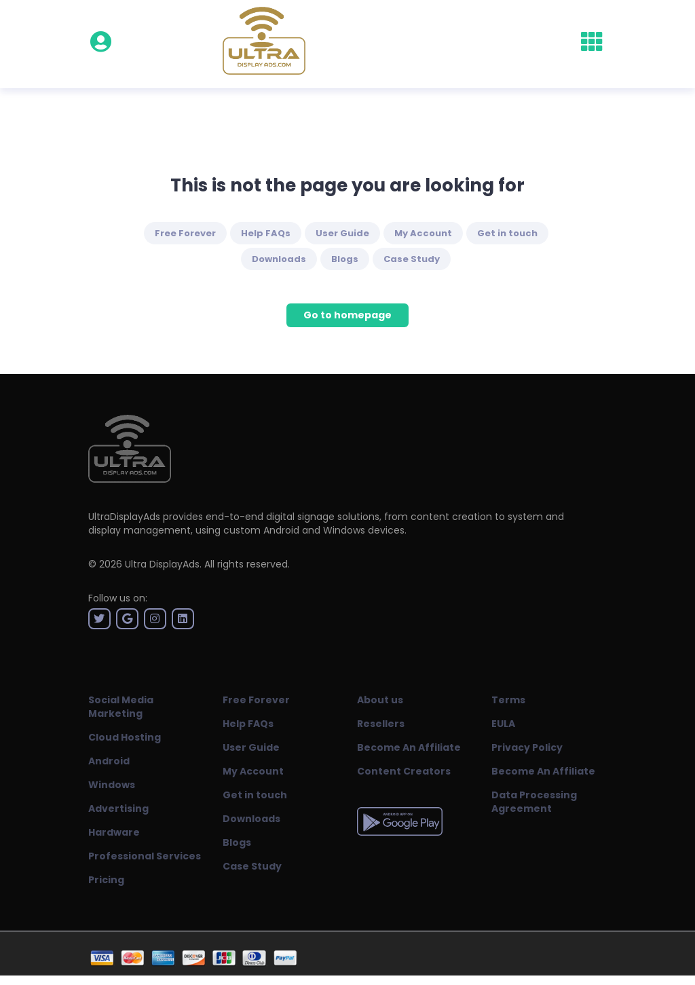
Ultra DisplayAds (162, 564)
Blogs (344, 259)
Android (109, 761)
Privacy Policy (527, 747)
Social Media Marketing (120, 706)
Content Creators (404, 771)
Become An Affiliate (409, 747)
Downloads (279, 259)
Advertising (118, 808)
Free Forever (185, 233)
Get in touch (507, 233)
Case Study (411, 259)
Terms (508, 700)
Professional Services (144, 856)
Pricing (106, 880)
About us (380, 700)
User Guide (342, 233)
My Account (423, 233)
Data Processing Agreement (534, 801)
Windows (111, 785)
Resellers (381, 723)
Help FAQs (265, 233)
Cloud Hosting (124, 737)
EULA (503, 723)
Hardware (114, 832)
